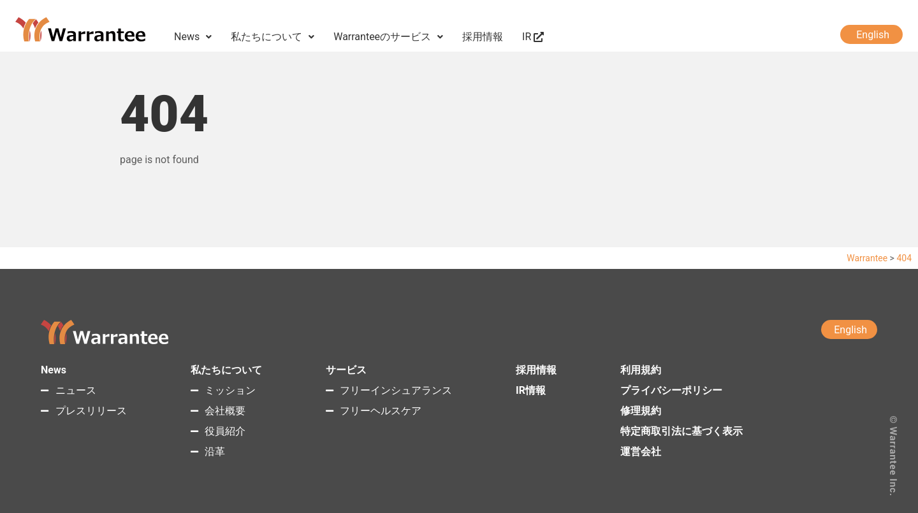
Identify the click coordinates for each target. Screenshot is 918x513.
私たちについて (272, 37)
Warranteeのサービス (388, 37)
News (193, 37)
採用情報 (482, 37)
